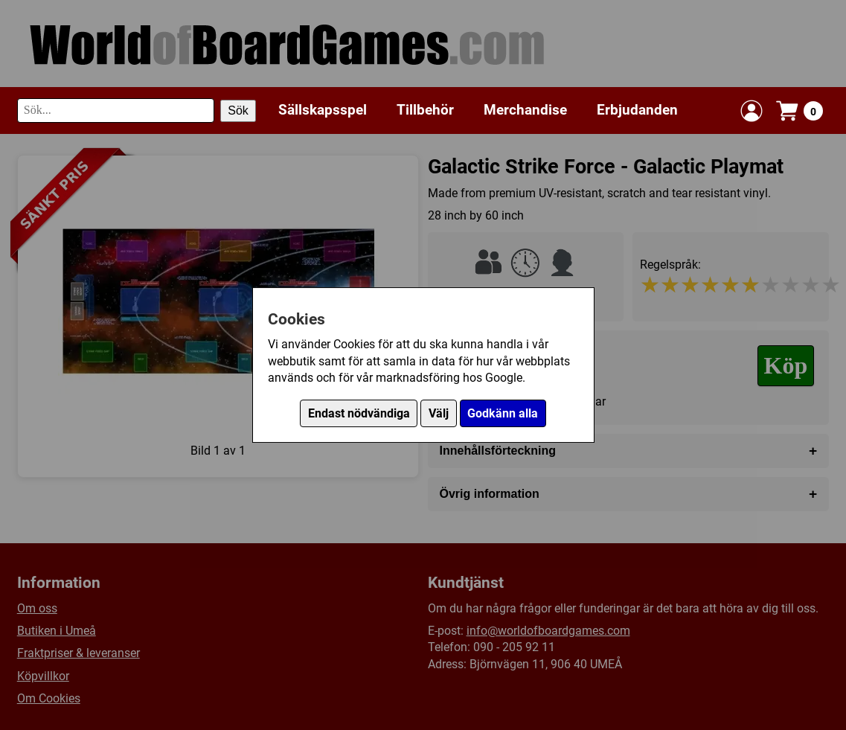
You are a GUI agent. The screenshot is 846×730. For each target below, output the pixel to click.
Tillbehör (425, 109)
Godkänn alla (502, 413)
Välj (439, 413)
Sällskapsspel (322, 109)
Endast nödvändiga (359, 413)
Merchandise (525, 109)
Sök (238, 110)
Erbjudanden (637, 109)
